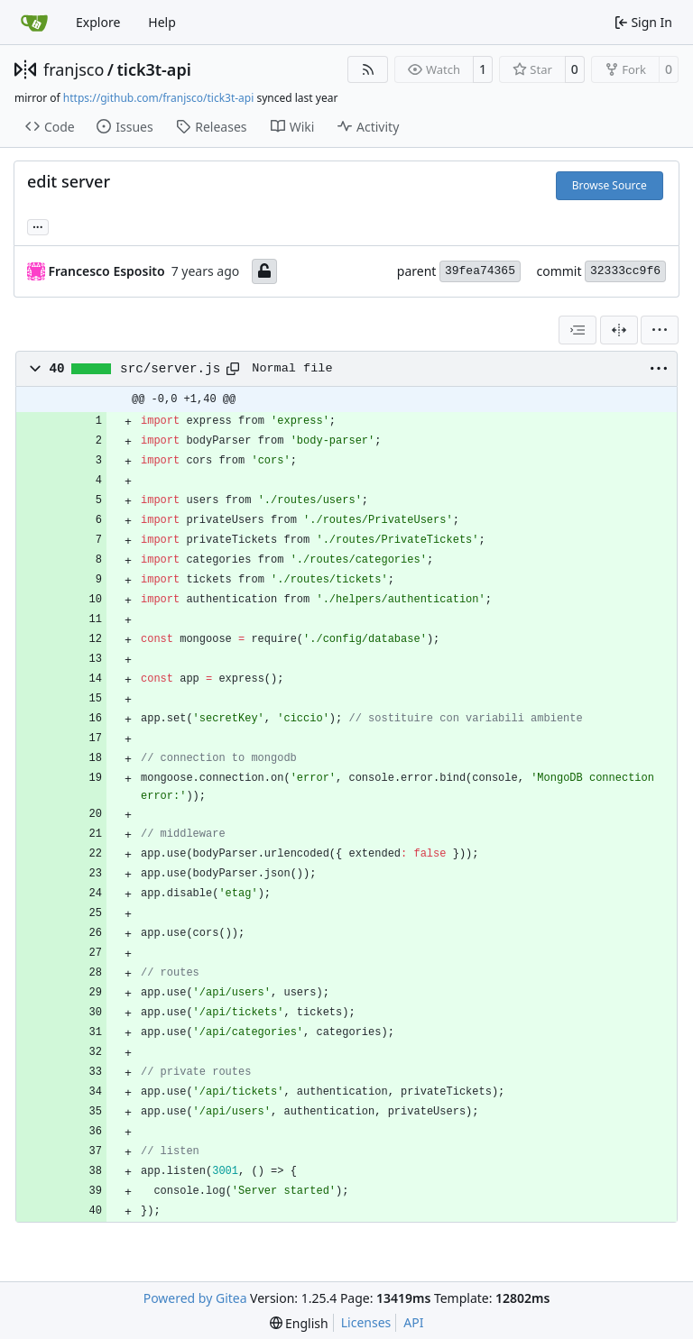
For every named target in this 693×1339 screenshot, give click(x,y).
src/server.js (170, 369)
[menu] (660, 330)
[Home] (34, 22)
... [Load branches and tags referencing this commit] (37, 225)
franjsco (73, 69)
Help (162, 22)
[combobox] (577, 330)
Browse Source (609, 185)
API (413, 1322)
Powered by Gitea (195, 1298)
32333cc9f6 (625, 271)
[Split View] (619, 330)
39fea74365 (480, 271)
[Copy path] (232, 368)
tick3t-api (153, 69)
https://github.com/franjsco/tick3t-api (158, 97)
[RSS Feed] (368, 69)
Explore (98, 22)
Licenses (366, 1322)
